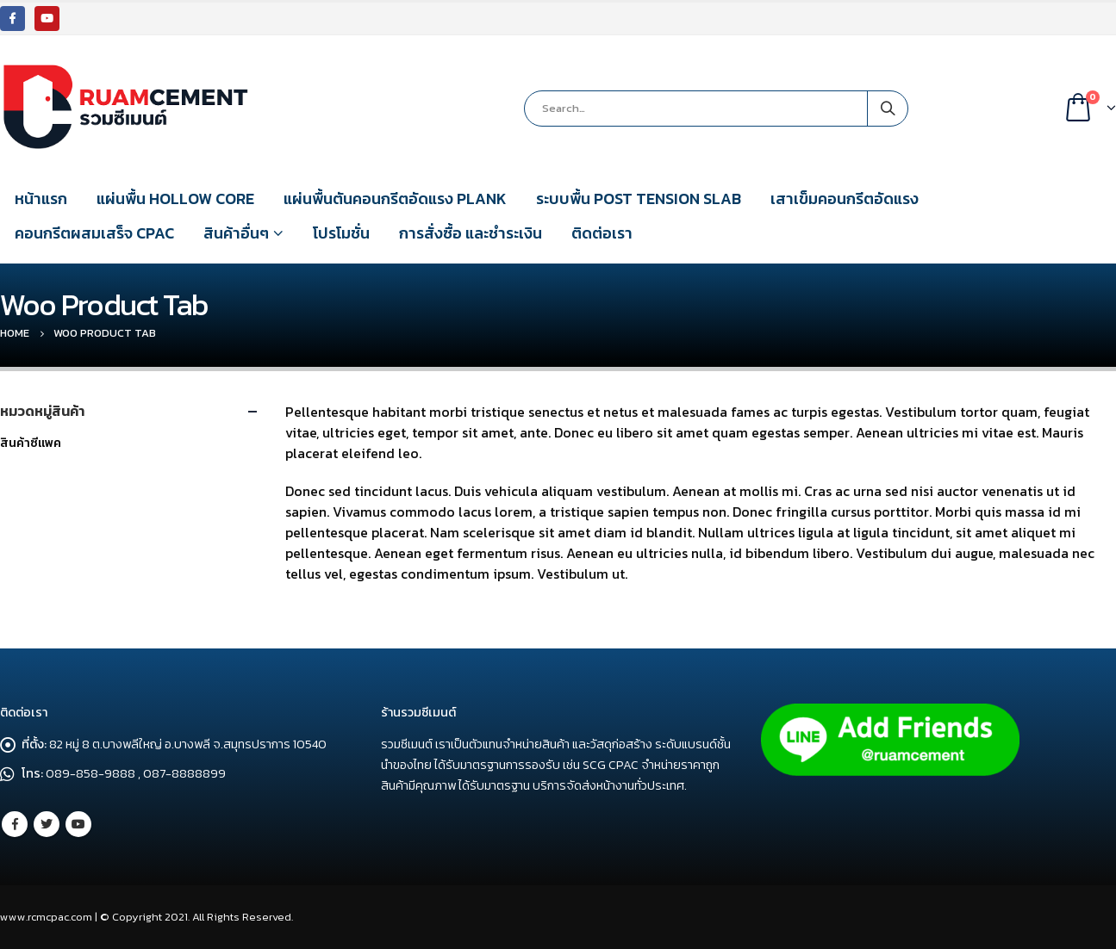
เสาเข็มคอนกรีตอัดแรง (844, 198)
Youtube (78, 824)
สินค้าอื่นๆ (236, 233)
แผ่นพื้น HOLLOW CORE (175, 198)
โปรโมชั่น (341, 233)
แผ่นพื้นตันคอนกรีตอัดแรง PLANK (395, 198)
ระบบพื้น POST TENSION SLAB (638, 198)
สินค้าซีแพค (30, 443)
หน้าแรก (41, 198)
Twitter (46, 824)
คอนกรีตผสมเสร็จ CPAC (94, 233)
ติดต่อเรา (602, 233)
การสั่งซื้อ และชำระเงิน (470, 233)
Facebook (15, 824)
